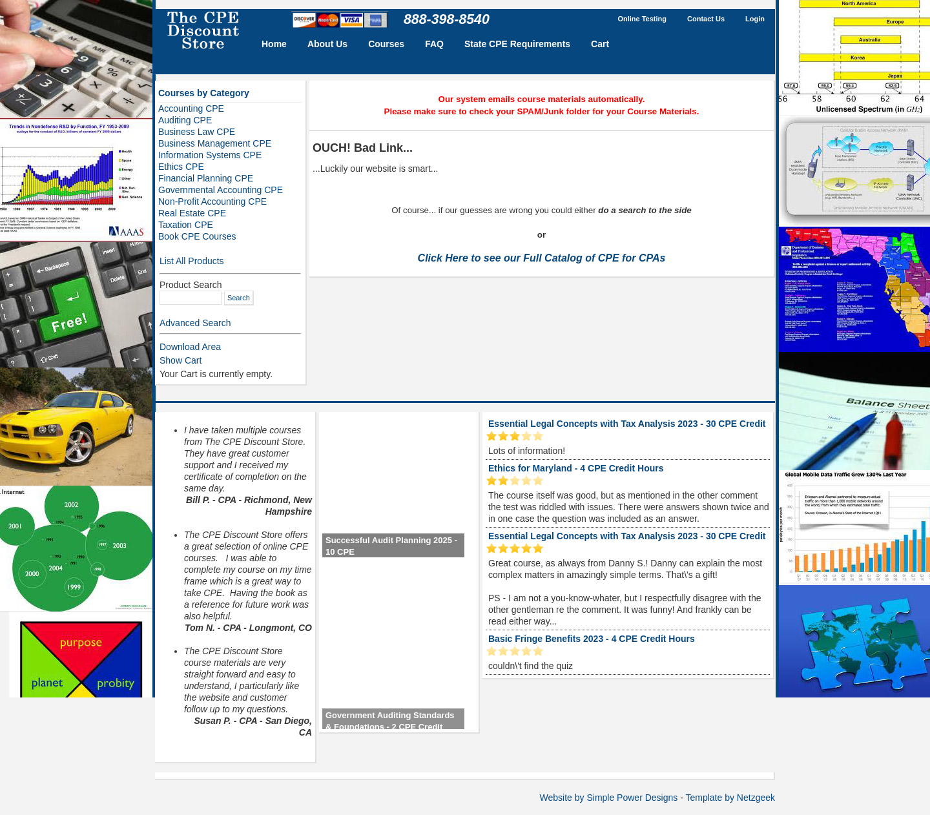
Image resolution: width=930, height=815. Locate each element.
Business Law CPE (196, 132)
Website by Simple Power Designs (609, 797)
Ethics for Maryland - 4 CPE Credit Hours (576, 468)
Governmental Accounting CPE (220, 190)
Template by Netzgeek (730, 797)
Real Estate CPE (192, 213)
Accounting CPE (191, 108)
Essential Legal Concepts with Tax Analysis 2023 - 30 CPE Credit (626, 423)
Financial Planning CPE (205, 178)
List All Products (192, 261)
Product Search (191, 285)
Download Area (190, 347)
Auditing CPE (185, 120)
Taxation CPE (185, 225)
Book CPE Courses (197, 236)
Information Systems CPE (210, 155)
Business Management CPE (214, 143)
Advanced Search (195, 323)
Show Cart (181, 360)
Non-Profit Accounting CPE (212, 201)
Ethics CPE (181, 166)
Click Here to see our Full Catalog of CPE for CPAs (542, 258)
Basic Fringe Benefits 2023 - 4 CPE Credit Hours (591, 639)
